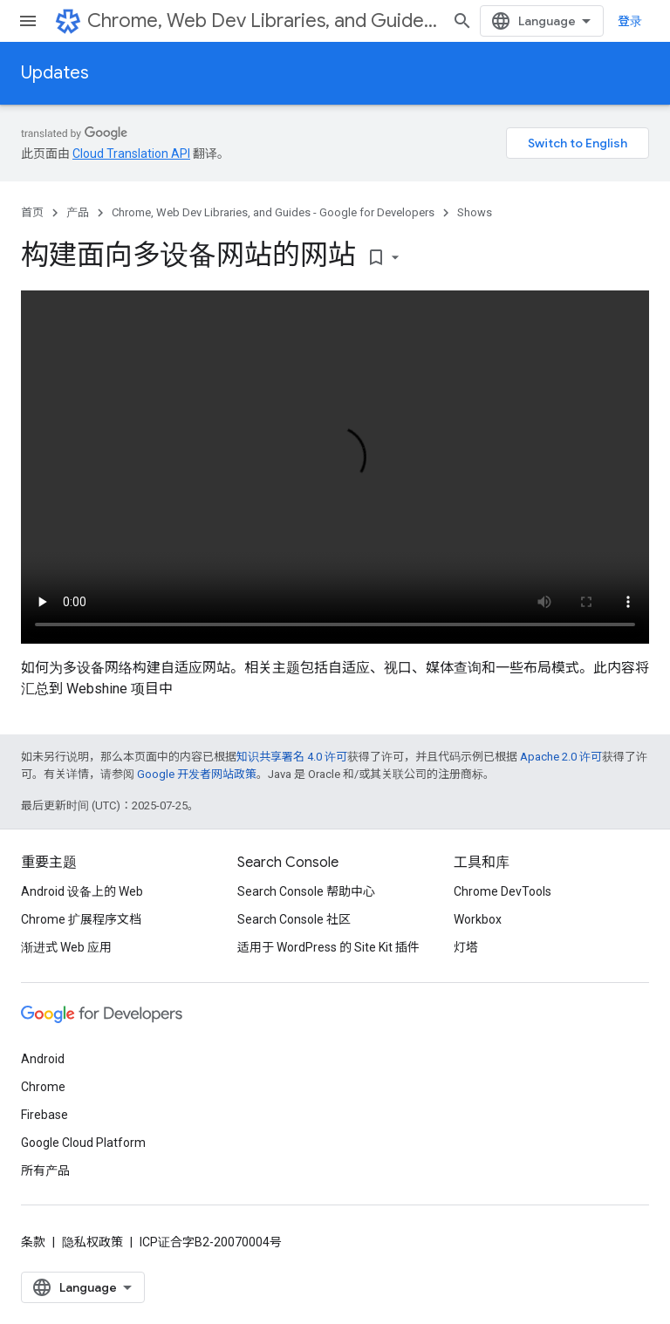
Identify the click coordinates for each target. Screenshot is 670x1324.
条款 (33, 1242)
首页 (32, 212)
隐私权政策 (92, 1242)
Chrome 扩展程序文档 (81, 919)
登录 (630, 21)
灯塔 (466, 947)
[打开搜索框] (462, 20)
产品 (77, 212)
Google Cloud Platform (83, 1143)
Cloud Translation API (131, 153)
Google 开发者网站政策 (196, 774)
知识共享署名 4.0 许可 (291, 756)
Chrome (43, 1087)
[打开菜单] (27, 21)
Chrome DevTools (502, 891)
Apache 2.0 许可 (561, 756)
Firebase (44, 1115)
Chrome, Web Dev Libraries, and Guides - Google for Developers (262, 20)
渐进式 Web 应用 (66, 947)
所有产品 (45, 1170)
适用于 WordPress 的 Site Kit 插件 (328, 947)
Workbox (478, 919)
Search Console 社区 (294, 919)
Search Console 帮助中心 (306, 891)
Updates (55, 73)
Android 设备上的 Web (82, 891)
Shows (474, 212)
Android (43, 1059)
